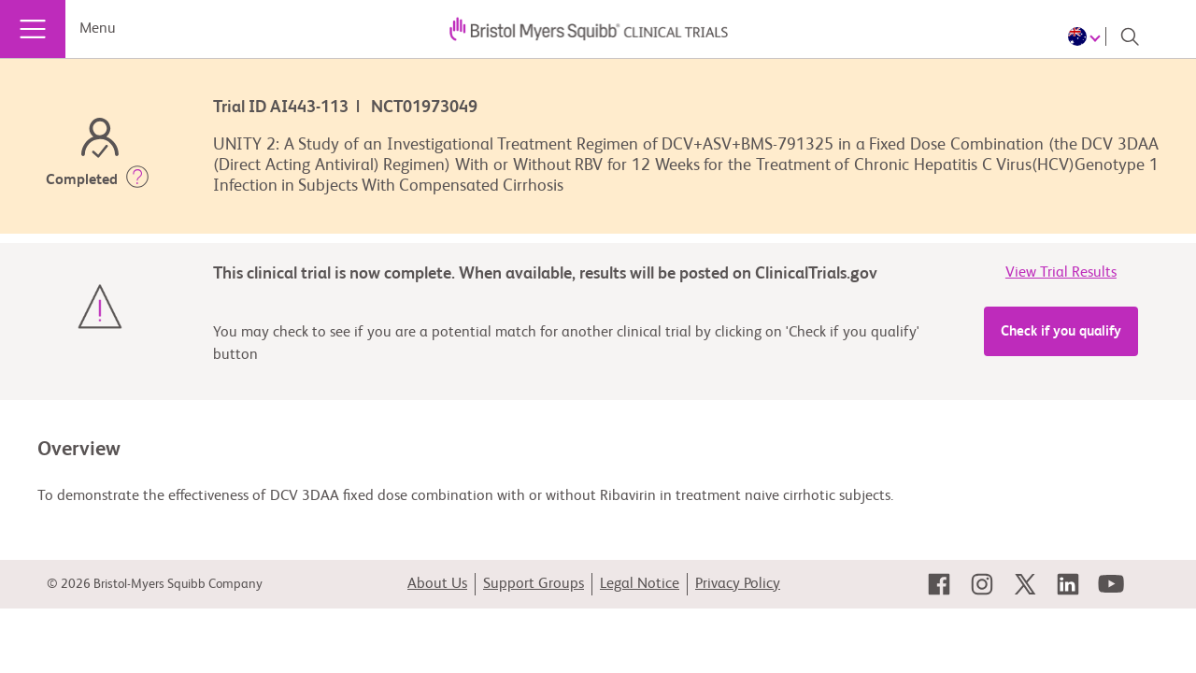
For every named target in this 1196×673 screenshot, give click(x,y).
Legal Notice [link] (639, 584)
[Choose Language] (1087, 36)
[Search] (1130, 36)
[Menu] (32, 29)
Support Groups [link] (533, 584)
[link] (939, 584)
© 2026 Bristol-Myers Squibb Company (155, 584)
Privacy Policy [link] (737, 584)
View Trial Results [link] (1061, 272)
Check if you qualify (1061, 331)
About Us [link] (437, 584)
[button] (137, 180)
